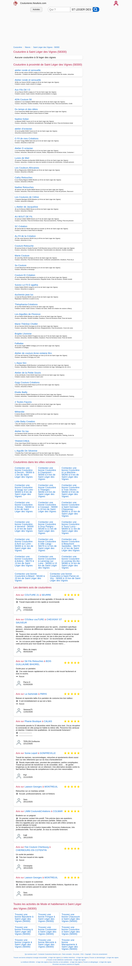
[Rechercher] (96, 9)
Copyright (88, 954)
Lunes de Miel (22, 158)
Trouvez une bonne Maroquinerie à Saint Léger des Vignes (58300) (70, 944)
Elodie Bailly (21, 392)
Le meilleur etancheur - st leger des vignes (74, 957)
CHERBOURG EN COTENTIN (31, 850)
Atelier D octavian (24, 148)
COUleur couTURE (34, 619)
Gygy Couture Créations (27, 382)
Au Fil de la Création (25, 236)
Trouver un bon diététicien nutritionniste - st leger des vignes (66, 960)
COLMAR (58, 811)
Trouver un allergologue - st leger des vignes (97, 962)
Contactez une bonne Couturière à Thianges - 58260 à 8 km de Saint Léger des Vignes (47, 491)
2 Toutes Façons (23, 402)
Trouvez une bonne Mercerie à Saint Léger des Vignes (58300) (47, 943)
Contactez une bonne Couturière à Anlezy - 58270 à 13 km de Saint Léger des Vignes (24, 561)
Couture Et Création (25, 275)
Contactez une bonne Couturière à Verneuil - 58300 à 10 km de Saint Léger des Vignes (24, 526)
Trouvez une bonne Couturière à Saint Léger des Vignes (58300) (71, 930)
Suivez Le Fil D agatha (26, 285)
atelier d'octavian (23, 129)
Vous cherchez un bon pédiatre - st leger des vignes (65, 962)
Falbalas (19, 343)
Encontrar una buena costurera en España (66, 964)
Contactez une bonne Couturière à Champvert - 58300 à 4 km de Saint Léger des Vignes (47, 473)
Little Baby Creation (25, 421)
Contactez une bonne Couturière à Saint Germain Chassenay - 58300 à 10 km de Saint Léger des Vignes (71, 509)
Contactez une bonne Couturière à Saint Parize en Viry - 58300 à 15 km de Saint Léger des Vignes (65, 577)
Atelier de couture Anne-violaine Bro (33, 353)
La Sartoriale (31, 694)
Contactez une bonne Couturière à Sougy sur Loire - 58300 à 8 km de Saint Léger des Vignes (24, 491)
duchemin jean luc (24, 295)
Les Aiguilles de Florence (28, 314)
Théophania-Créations (26, 304)
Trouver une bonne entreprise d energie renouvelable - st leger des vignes (37, 957)
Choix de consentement (99, 954)
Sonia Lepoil (31, 753)
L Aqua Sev (21, 363)
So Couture (20, 265)
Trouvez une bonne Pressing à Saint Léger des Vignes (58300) (24, 930)
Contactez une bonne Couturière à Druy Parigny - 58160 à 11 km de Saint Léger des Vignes (47, 527)
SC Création (21, 226)
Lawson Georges (33, 786)
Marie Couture (22, 256)
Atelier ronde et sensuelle (28, 80)
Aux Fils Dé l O (22, 90)
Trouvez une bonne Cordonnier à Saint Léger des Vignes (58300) (47, 930)
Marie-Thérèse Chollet (26, 324)
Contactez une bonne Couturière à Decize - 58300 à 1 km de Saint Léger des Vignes (24, 472)
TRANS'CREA (22, 441)
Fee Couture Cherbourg (37, 847)
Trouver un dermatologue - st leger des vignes (103, 957)
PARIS (43, 694)
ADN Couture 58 (23, 99)
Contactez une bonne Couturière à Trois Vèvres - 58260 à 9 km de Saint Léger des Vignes (70, 491)
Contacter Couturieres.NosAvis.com (49, 954)
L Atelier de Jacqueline (26, 207)
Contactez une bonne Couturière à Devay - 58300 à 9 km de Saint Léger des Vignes (24, 507)
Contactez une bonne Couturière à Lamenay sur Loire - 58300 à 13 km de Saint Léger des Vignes (47, 562)
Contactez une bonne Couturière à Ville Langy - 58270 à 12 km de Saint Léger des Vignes (47, 545)
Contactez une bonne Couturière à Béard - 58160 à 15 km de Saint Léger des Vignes (30, 577)
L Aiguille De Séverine (26, 451)
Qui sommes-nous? (31, 954)
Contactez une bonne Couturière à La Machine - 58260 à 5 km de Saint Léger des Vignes (70, 473)
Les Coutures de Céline (27, 197)
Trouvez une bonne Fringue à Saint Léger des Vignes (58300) (46, 917)
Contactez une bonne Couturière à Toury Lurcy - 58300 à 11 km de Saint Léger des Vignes (71, 527)
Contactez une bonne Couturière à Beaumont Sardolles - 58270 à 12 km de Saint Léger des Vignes (71, 545)
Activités (36, 9)
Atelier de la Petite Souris (28, 373)
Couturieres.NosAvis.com (33, 3)
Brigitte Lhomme (23, 334)
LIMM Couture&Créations (37, 811)
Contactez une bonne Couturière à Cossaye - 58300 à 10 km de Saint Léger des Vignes (48, 507)
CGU (82, 954)
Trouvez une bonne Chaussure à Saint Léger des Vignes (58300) (71, 917)
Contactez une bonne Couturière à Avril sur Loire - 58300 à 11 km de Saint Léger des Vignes (24, 545)
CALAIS (48, 721)
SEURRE (46, 595)
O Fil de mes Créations (27, 138)
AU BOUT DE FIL (24, 216)
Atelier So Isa (22, 431)
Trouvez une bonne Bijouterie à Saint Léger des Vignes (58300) (24, 917)
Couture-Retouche (24, 246)
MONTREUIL (51, 786)
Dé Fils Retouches (34, 661)
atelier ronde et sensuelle (28, 70)
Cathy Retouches (23, 177)
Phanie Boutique (33, 721)
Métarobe (20, 412)
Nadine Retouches (24, 187)
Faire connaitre (67, 954)
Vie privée (76, 954)
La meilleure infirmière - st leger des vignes (34, 962)
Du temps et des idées (26, 109)
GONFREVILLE (48, 753)
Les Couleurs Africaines (27, 168)
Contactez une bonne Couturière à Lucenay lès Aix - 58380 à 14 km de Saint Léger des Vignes (71, 562)
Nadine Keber (22, 119)
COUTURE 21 (32, 595)
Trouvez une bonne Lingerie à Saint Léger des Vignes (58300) (23, 943)
